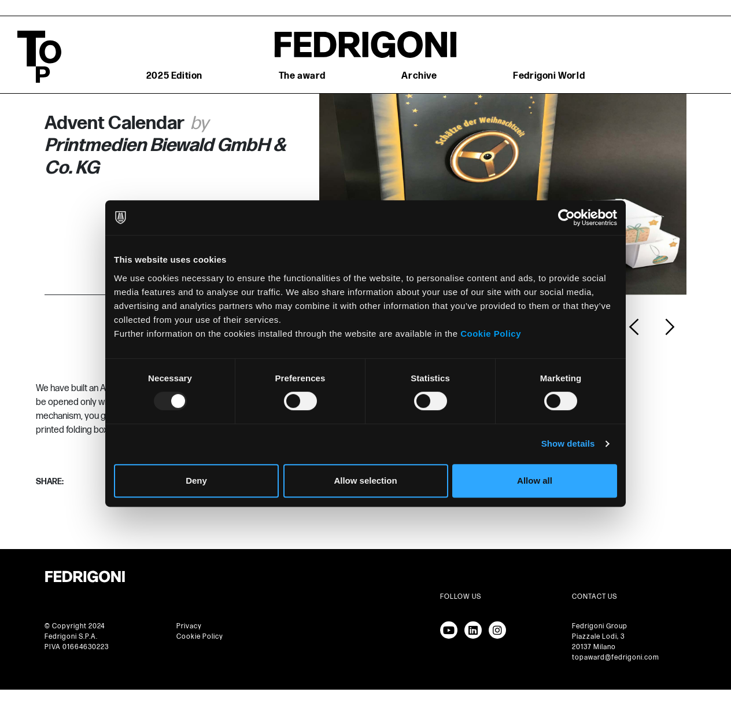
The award (302, 76)
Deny (196, 480)
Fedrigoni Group (599, 626)
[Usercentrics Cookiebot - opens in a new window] (566, 217)
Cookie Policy (490, 333)
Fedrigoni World (549, 76)
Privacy (189, 626)
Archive (419, 76)
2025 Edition (174, 76)
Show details (568, 443)
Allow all (534, 480)
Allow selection (365, 480)
